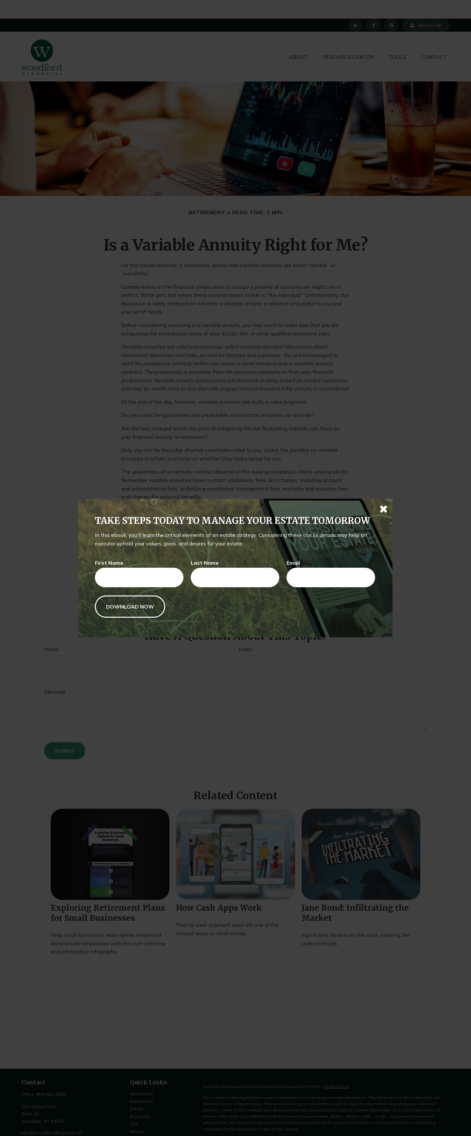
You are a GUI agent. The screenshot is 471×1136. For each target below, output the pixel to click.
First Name (109, 562)
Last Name (205, 562)
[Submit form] (130, 606)
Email (293, 562)
